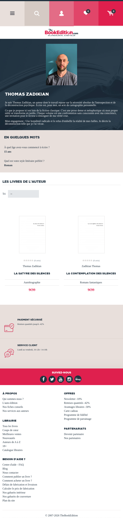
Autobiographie (32, 282)
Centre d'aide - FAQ (13, 464)
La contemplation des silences (91, 273)
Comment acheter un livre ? (17, 480)
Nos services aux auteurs (15, 410)
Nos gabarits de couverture (16, 496)
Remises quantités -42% (77, 402)
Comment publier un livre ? (17, 476)
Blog (5, 468)
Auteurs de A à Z (11, 442)
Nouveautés (8, 438)
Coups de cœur (10, 430)
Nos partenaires (72, 438)
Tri (4, 193)
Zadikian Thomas (91, 266)
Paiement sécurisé (29, 319)
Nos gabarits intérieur (14, 492)
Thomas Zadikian (32, 266)
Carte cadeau (71, 410)
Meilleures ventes (11, 434)
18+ (4, 446)
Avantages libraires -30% (77, 406)
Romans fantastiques (91, 282)
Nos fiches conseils (12, 406)
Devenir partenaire (74, 434)
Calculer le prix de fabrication (18, 488)
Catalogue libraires (12, 450)
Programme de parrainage (77, 418)
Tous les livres (10, 426)
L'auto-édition (9, 402)
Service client (27, 345)
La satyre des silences (32, 273)
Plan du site (8, 500)
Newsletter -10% (73, 399)
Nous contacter (10, 472)
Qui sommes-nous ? (13, 399)
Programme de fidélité (76, 414)
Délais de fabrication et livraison (19, 484)
